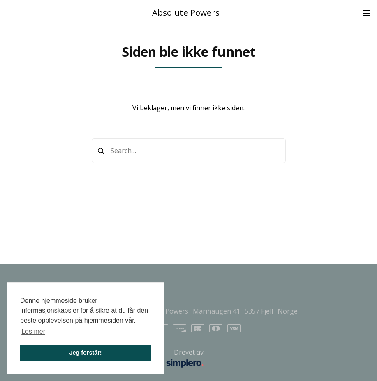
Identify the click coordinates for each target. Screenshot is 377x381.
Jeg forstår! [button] (85, 352)
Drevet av (114, 359)
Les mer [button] (33, 331)
